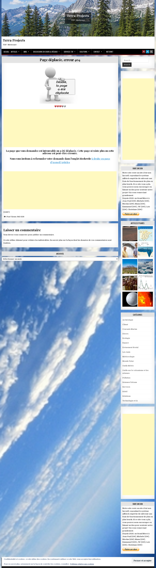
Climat (125, 324)
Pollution (126, 378)
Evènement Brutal (130, 347)
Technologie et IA (130, 401)
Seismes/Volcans (129, 382)
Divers (125, 334)
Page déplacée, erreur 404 (60, 59)
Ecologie (126, 338)
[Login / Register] (147, 51)
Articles (65, 162)
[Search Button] (151, 51)
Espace (125, 343)
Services (126, 387)
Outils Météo (128, 366)
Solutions (83, 51)
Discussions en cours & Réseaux (45, 51)
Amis (25, 51)
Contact (97, 51)
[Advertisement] (60, 128)
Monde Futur (128, 361)
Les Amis (126, 352)
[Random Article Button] (143, 51)
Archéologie (127, 320)
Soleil (124, 391)
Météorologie (128, 357)
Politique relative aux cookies (82, 564)
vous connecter (20, 235)
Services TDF (68, 51)
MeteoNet (109, 51)
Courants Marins (129, 329)
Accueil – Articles (10, 51)
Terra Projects (78, 16)
